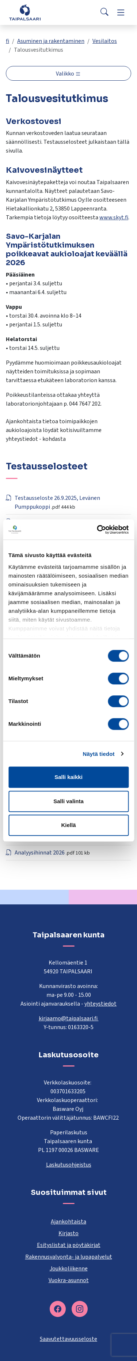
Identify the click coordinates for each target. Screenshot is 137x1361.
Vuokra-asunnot (69, 1280)
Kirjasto (68, 1233)
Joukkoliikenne (69, 1269)
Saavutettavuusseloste (68, 1339)
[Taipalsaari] (25, 12)
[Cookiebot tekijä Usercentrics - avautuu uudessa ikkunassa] (97, 529)
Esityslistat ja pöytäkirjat (68, 1245)
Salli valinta (68, 801)
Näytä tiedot (99, 754)
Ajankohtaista (68, 1222)
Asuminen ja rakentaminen (50, 41)
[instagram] (80, 1309)
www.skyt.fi (113, 217)
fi (7, 41)
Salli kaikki (68, 777)
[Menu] (121, 12)
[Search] (104, 12)
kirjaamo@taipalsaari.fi (69, 1018)
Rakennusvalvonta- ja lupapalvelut (68, 1257)
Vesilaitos (104, 41)
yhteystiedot (100, 1004)
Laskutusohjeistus (68, 1165)
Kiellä (68, 825)
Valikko (65, 74)
